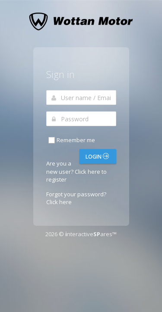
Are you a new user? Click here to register (76, 171)
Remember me (71, 140)
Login (97, 156)
